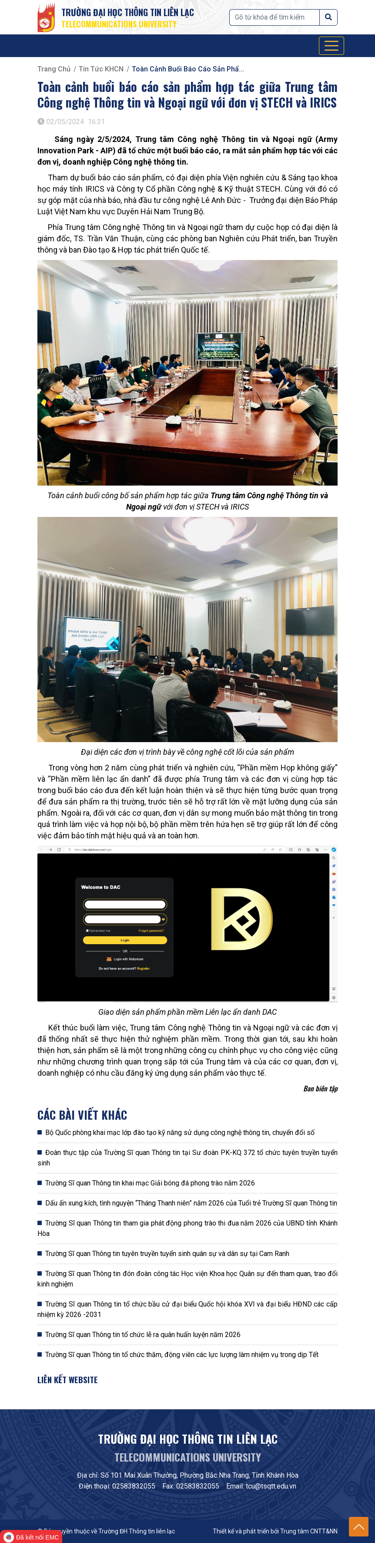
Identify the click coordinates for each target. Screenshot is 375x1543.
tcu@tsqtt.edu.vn (271, 1486)
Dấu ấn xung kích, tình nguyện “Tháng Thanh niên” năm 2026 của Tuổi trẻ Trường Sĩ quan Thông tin (191, 1203)
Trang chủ (53, 69)
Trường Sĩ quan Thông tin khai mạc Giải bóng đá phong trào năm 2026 (150, 1183)
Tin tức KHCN (101, 69)
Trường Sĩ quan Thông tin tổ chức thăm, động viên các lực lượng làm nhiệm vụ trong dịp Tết (181, 1355)
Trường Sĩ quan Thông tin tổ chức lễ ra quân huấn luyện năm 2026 (143, 1334)
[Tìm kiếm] (274, 17)
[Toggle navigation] (331, 46)
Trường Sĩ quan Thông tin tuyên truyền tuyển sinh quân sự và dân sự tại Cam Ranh (167, 1253)
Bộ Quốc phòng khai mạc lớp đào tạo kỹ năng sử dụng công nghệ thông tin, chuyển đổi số (180, 1132)
